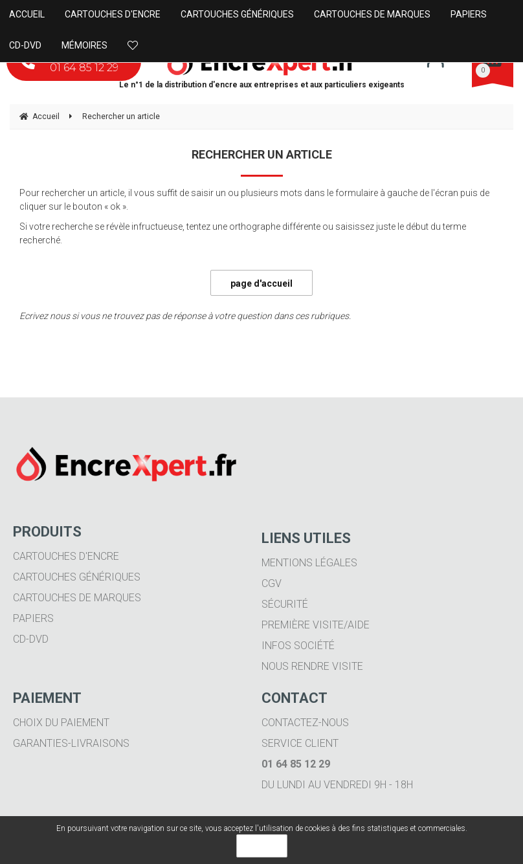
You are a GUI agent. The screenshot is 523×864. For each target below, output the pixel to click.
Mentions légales (309, 563)
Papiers (33, 618)
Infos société (298, 645)
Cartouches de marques (77, 598)
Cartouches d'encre (66, 556)
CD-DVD (31, 639)
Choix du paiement (61, 722)
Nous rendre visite (312, 666)
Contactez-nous (305, 722)
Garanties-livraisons (71, 743)
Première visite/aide (316, 625)
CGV (272, 583)
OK (261, 845)
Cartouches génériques (76, 577)
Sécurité (285, 604)
